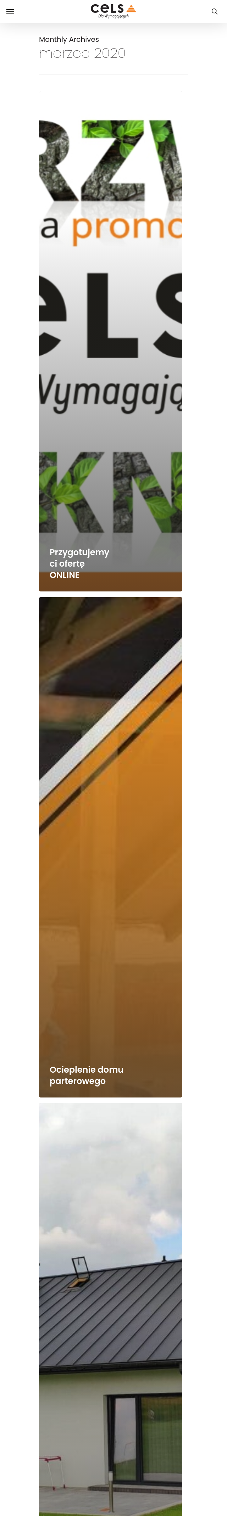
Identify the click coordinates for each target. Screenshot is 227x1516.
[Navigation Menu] (10, 11)
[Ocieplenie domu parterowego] (110, 847)
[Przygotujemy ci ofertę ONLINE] (110, 341)
